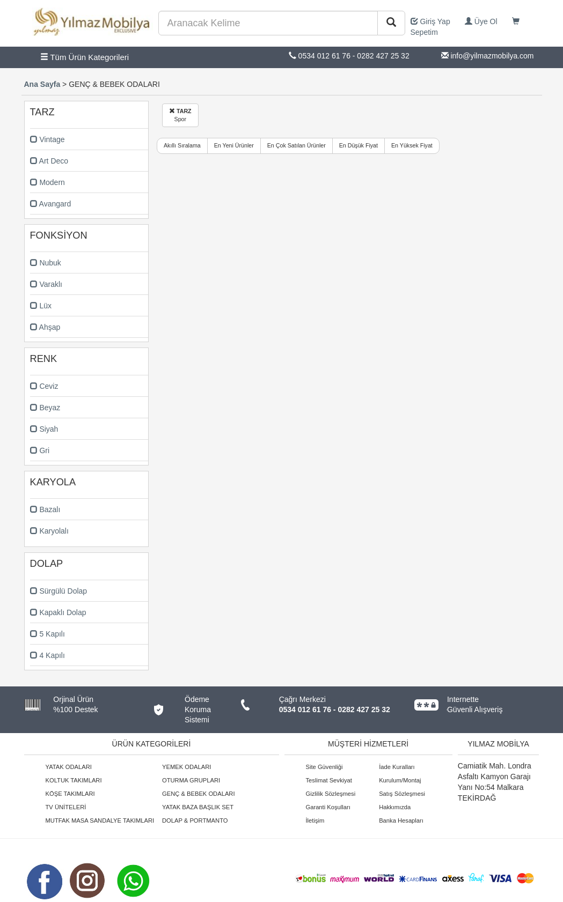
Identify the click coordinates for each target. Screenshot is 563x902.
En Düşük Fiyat (358, 145)
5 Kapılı (47, 634)
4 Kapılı (47, 655)
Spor (180, 115)
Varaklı (46, 284)
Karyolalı (49, 531)
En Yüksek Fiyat (412, 145)
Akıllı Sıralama (182, 145)
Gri (40, 450)
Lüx (41, 305)
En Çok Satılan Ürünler (296, 145)
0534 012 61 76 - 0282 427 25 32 (334, 709)
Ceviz (44, 386)
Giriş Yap (430, 21)
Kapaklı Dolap (58, 612)
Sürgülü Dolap (58, 591)
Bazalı (45, 509)
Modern (47, 182)
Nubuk (45, 262)
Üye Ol (481, 21)
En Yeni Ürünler (234, 145)
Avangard (50, 203)
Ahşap (45, 327)
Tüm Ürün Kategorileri (84, 57)
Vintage (47, 139)
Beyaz (45, 407)
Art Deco (49, 161)
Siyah (44, 429)
